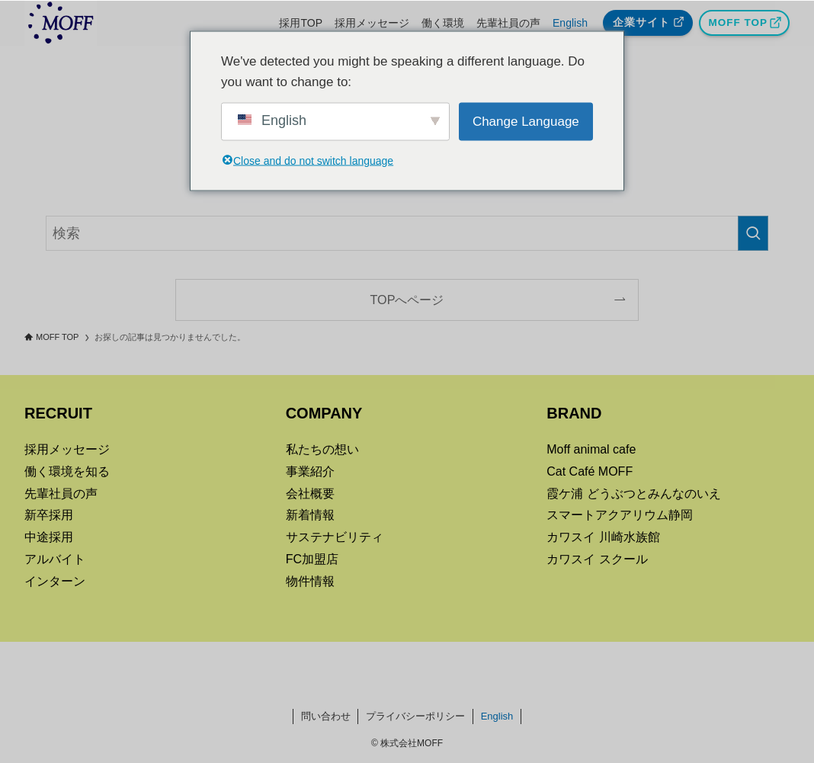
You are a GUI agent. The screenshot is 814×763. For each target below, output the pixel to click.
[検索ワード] (407, 233)
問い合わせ (326, 716)
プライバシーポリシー (415, 716)
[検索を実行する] (753, 233)
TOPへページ (407, 299)
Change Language (526, 121)
